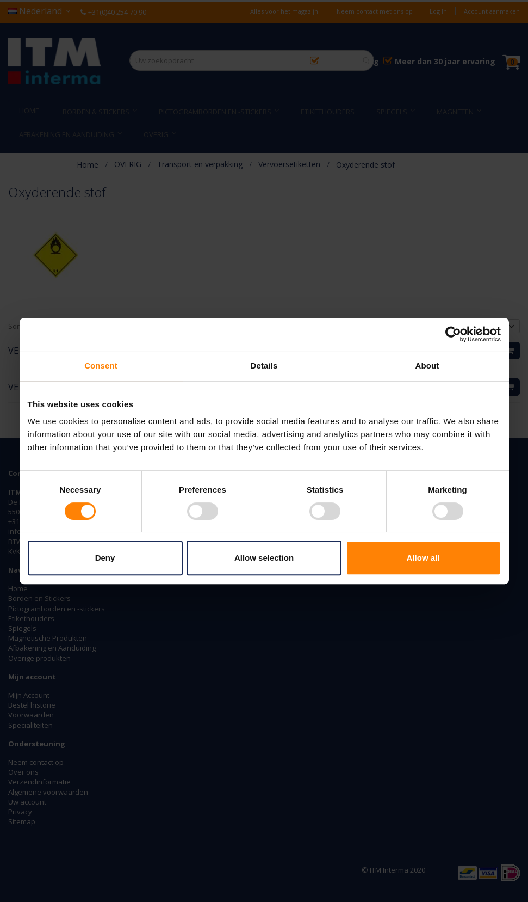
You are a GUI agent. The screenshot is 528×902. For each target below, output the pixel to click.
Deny (105, 557)
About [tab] (427, 365)
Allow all (423, 557)
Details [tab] (264, 365)
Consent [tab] (100, 365)
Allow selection (264, 557)
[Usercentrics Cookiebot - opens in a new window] (453, 334)
